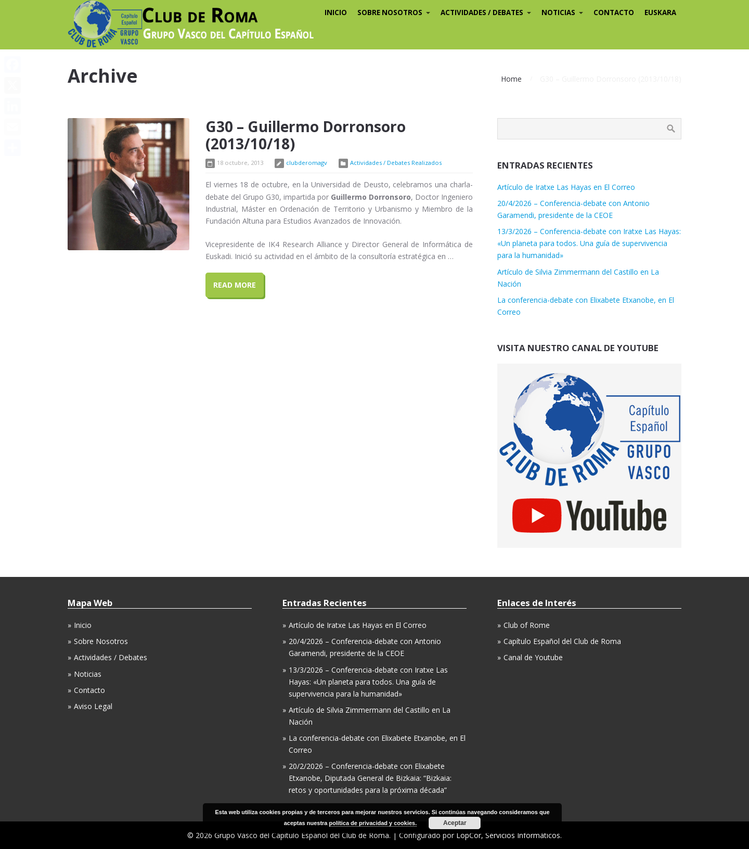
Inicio (83, 625)
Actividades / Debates (110, 657)
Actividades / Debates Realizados (396, 162)
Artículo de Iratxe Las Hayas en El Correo (566, 187)
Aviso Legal (93, 706)
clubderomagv (306, 162)
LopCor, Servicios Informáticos (508, 835)
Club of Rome (526, 625)
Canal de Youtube (533, 657)
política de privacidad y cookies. (373, 823)
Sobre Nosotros (101, 641)
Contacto (89, 690)
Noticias (87, 674)
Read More (234, 285)
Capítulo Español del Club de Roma (562, 641)
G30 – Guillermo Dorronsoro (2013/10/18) (305, 135)
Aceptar (455, 823)
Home (511, 79)
